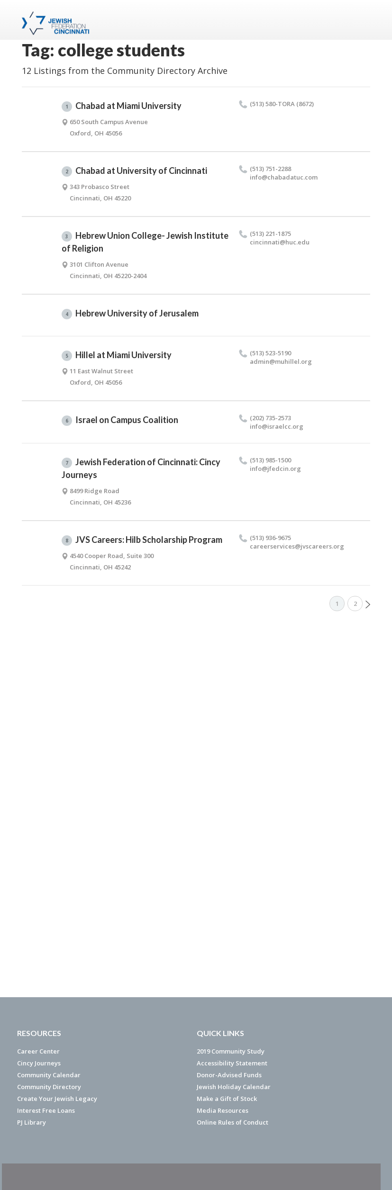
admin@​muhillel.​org (281, 361)
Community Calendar (49, 1075)
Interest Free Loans (46, 1110)
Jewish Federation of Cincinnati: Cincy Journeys (141, 468)
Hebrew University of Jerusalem (130, 313)
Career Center (38, 1051)
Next (367, 604)
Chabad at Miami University (122, 106)
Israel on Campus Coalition (120, 420)
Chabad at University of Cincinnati (134, 171)
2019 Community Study (230, 1051)
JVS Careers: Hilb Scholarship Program (142, 540)
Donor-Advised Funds (229, 1075)
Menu (359, 19)
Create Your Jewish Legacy (57, 1098)
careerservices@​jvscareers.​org (297, 546)
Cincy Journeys (39, 1063)
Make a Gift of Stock (227, 1098)
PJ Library (31, 1122)
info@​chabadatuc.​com (284, 177)
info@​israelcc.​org (276, 426)
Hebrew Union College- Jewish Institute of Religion (145, 241)
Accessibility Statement (232, 1063)
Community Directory (49, 1086)
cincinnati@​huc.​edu (280, 242)
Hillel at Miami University (117, 355)
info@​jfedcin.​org (275, 468)
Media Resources (222, 1110)
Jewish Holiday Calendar (234, 1086)
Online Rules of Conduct (232, 1122)
